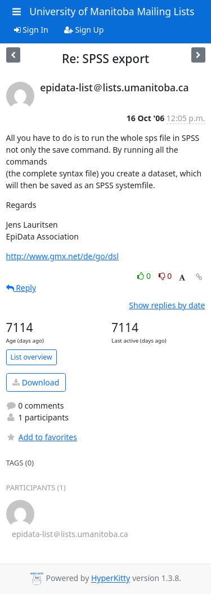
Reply (21, 287)
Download (35, 382)
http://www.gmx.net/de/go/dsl (62, 256)
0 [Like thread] (144, 276)
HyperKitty (110, 578)
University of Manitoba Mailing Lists (111, 11)
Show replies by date (167, 305)
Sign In (31, 29)
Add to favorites (41, 437)
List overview (31, 357)
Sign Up (84, 29)
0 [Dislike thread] (165, 276)
